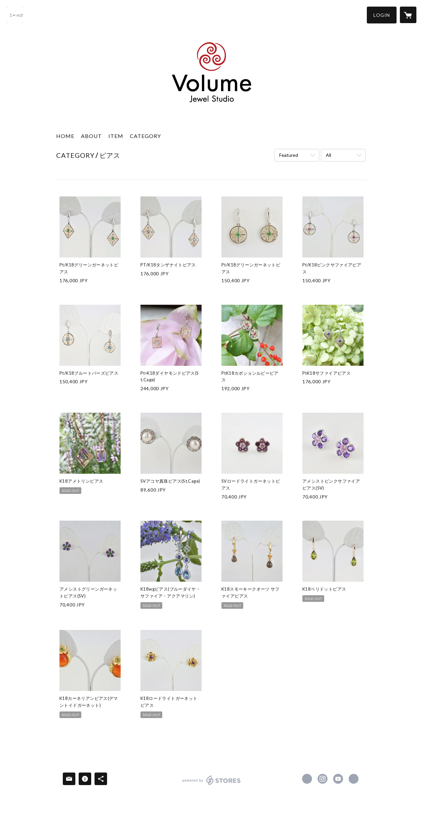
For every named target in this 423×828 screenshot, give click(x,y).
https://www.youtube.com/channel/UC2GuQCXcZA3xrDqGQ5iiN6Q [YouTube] (338, 779)
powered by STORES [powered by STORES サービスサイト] (212, 784)
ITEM (115, 136)
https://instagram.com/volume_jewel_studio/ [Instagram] (322, 779)
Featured (288, 155)
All (328, 155)
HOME (65, 136)
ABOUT (91, 136)
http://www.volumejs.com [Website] (354, 779)
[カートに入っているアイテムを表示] (408, 15)
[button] (382, 15)
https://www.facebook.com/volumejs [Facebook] (307, 779)
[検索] (15, 15)
